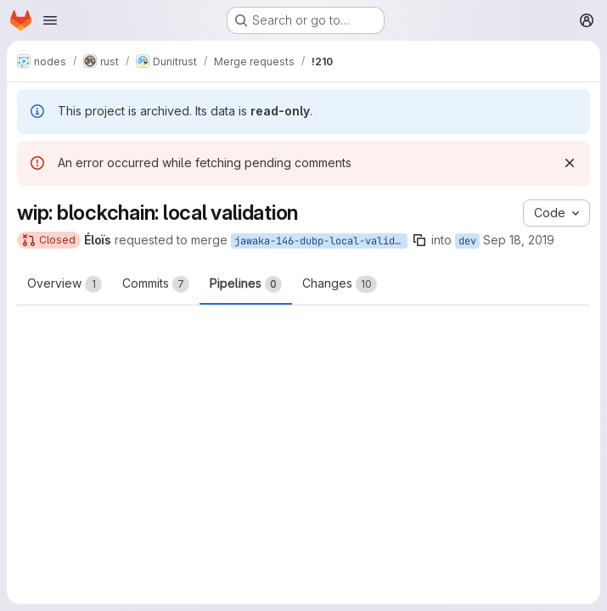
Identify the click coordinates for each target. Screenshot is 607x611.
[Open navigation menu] (50, 20)
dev (467, 241)
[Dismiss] (569, 163)
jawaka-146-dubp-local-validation (320, 241)
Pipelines (246, 284)
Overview (64, 284)
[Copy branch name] (419, 240)
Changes (339, 284)
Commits (155, 284)
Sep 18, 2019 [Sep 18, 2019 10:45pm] (518, 240)
